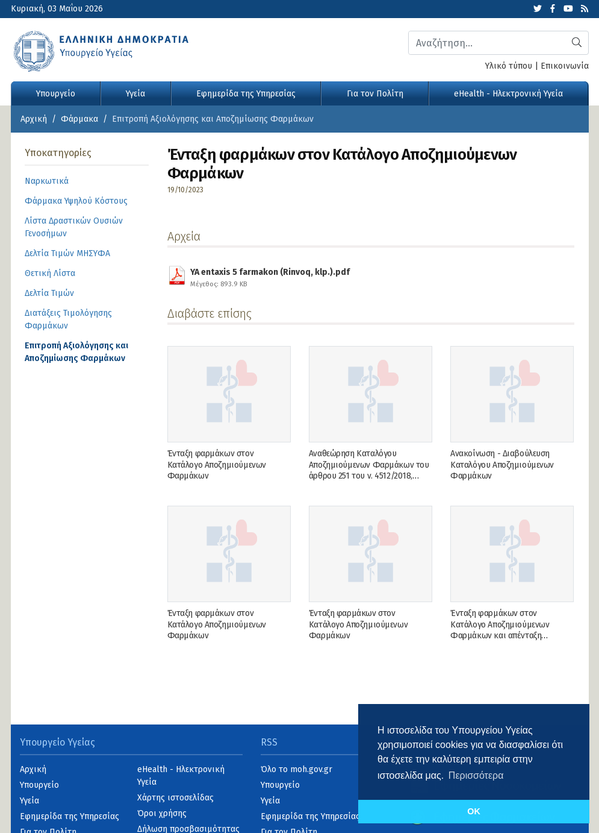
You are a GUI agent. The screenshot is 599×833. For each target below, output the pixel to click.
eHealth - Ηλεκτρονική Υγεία (508, 94)
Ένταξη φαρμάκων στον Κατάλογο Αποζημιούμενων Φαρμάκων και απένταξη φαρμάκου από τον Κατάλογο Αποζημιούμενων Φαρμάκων (503, 635)
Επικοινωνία (565, 66)
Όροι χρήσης (162, 813)
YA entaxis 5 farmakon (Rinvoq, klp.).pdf (270, 276)
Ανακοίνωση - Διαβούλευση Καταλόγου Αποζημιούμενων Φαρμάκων (502, 464)
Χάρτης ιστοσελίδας (175, 798)
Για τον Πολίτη (375, 94)
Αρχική (33, 119)
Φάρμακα (79, 119)
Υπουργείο (55, 94)
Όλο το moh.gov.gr (296, 769)
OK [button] (473, 811)
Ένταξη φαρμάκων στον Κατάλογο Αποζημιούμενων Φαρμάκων (216, 464)
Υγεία (135, 94)
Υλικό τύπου (508, 66)
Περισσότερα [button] (476, 775)
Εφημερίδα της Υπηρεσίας (246, 94)
